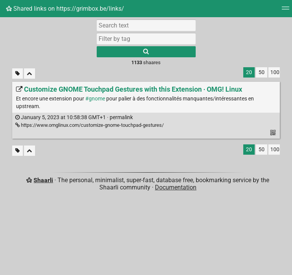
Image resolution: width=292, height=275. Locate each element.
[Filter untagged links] (17, 73)
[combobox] (146, 38)
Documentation (175, 187)
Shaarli (43, 180)
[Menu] (285, 10)
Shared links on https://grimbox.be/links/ (65, 8)
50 (261, 72)
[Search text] (146, 25)
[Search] (146, 51)
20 (249, 72)
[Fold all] (29, 73)
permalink (74, 117)
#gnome (95, 98)
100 (274, 72)
